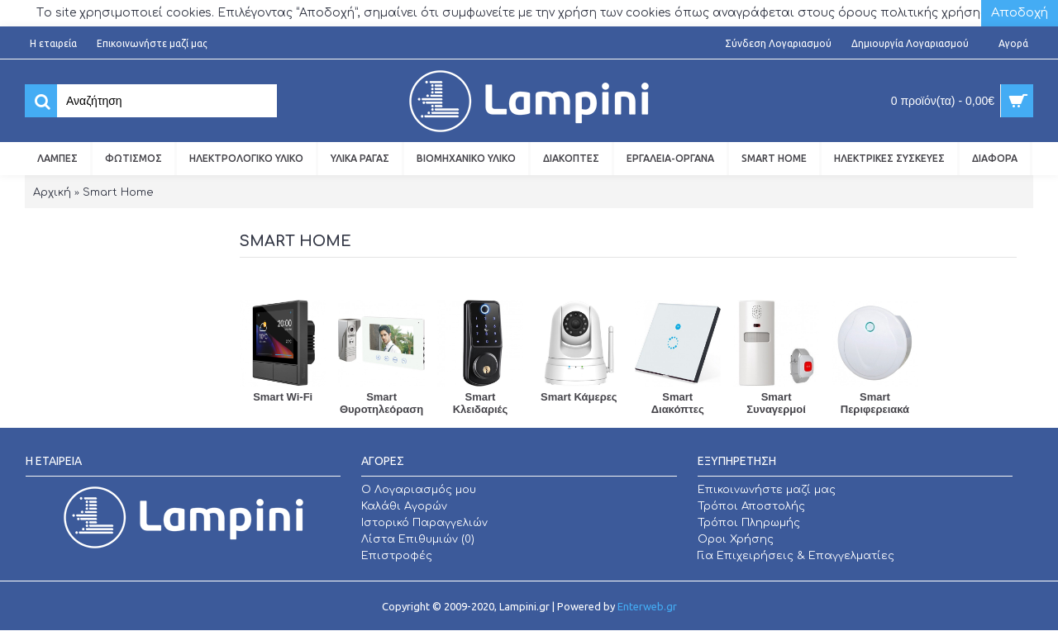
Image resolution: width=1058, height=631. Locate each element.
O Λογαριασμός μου (418, 490)
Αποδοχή (1019, 13)
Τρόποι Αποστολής (751, 506)
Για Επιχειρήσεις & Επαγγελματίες (796, 556)
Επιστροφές (396, 556)
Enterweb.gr (647, 606)
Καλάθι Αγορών (404, 506)
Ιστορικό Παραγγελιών (424, 523)
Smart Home (118, 192)
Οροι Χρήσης (736, 539)
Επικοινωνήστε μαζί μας (767, 490)
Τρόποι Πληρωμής (749, 523)
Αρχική (52, 192)
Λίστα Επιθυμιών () (417, 539)
